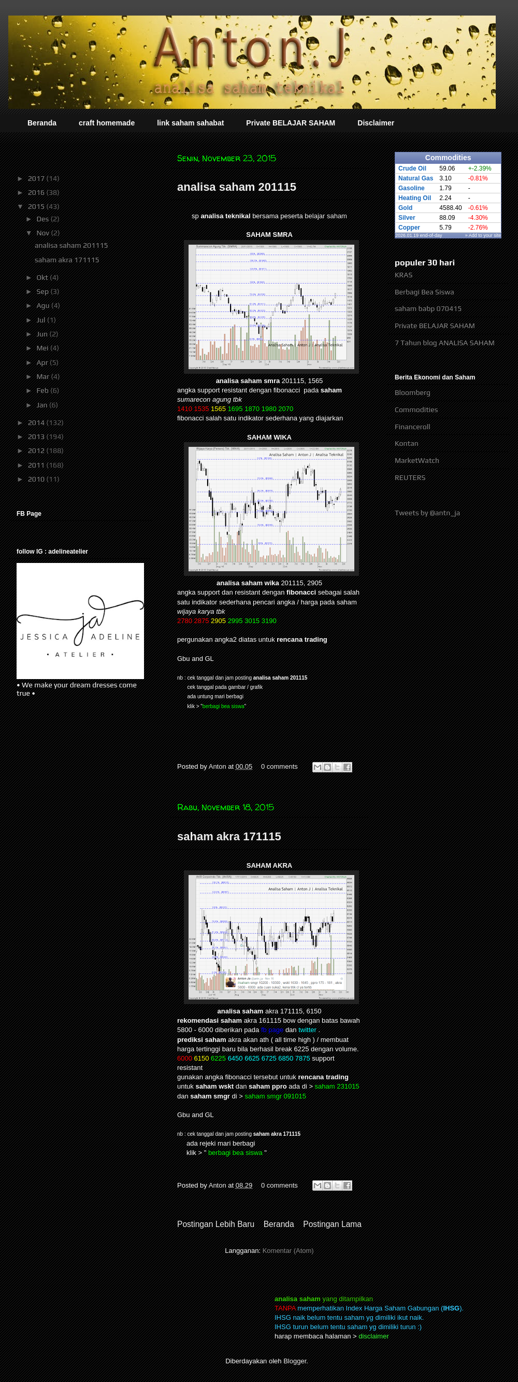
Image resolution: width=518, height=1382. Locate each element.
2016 (37, 192)
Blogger (294, 1361)
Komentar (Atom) (288, 1250)
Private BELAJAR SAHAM (290, 123)
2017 (37, 178)
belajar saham (326, 216)
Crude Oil (412, 168)
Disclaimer (375, 123)
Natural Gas (415, 178)
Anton (218, 766)
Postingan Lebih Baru (215, 1224)
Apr (42, 362)
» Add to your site (483, 235)
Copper (409, 227)
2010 (37, 479)
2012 (37, 450)
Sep (43, 291)
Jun (42, 334)
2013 (37, 436)
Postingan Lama (332, 1224)
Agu (43, 305)
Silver (406, 217)
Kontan (407, 443)
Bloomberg (412, 392)
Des (43, 219)
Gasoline (411, 188)
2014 (37, 422)
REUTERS (410, 477)
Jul (41, 320)
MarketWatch (417, 460)
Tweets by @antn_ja (427, 513)
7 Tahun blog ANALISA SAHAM (445, 343)
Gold (405, 207)
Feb (43, 390)
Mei (43, 348)
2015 (37, 206)
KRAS (403, 275)
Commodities (416, 409)
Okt (43, 277)
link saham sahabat (190, 123)
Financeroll (412, 426)
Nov (43, 233)
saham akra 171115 (229, 836)
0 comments (279, 766)
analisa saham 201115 (236, 186)
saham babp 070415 (428, 308)
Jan (42, 405)
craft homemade (107, 123)
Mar (43, 376)
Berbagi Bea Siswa (424, 292)
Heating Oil (414, 198)
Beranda (41, 123)
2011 (37, 465)
